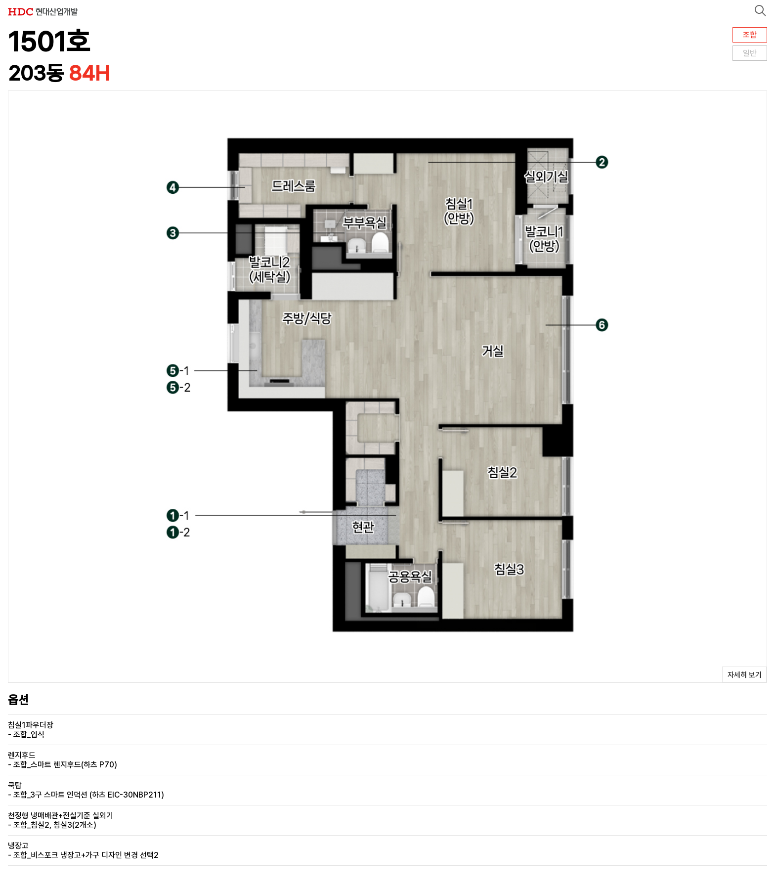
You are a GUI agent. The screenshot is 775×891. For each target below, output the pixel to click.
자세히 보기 (745, 674)
